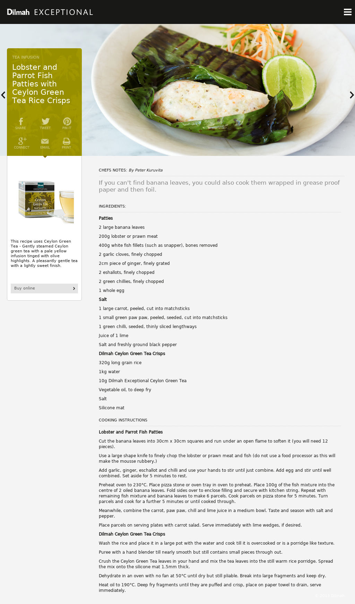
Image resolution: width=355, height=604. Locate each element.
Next (350, 95)
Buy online (24, 288)
